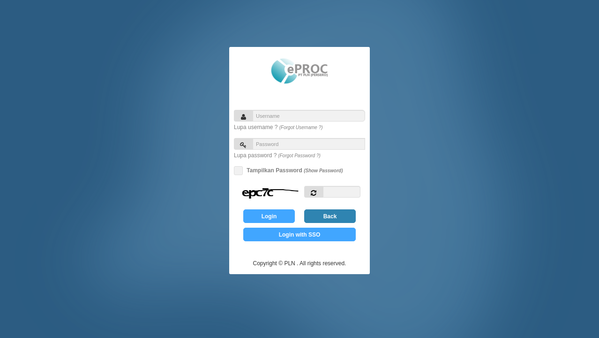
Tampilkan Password (293, 170)
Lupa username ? (278, 127)
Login (269, 216)
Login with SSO (300, 234)
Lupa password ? (277, 155)
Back (330, 216)
